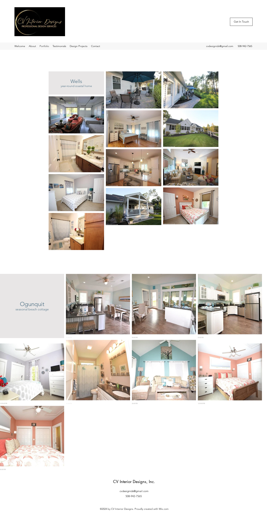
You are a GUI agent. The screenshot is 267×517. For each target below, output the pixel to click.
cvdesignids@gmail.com (219, 46)
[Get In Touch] (241, 22)
